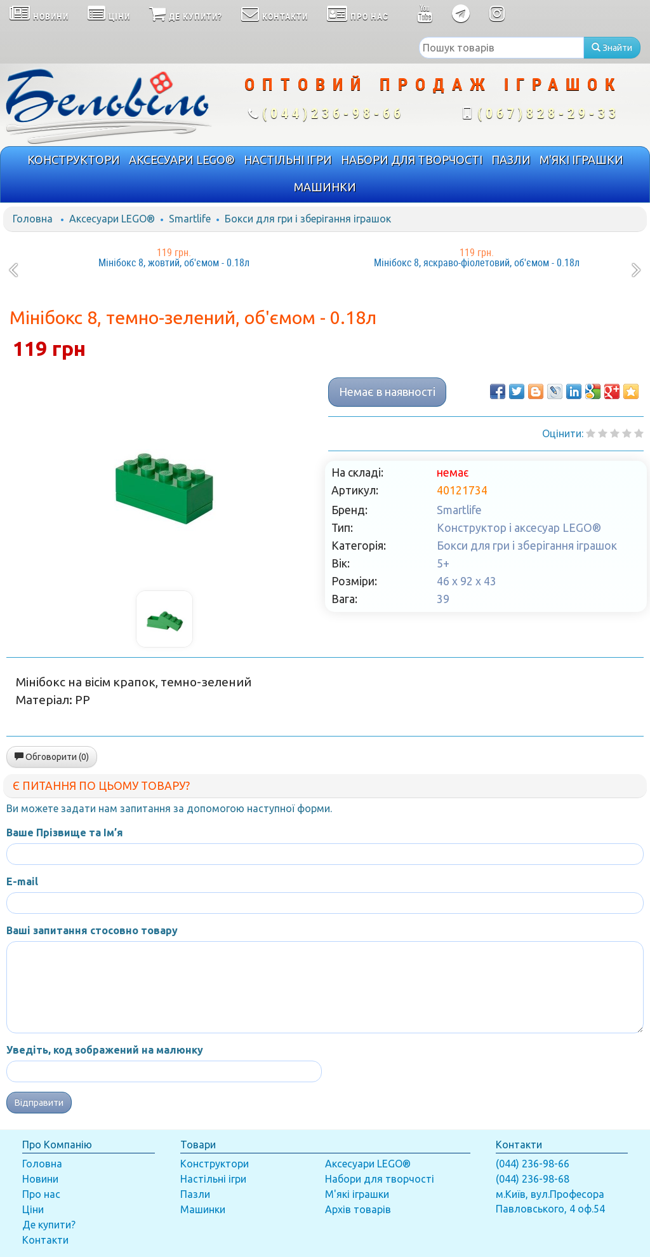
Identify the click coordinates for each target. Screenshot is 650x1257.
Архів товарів (358, 1209)
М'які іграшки (357, 1194)
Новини (40, 1179)
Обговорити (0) (52, 757)
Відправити (39, 1102)
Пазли (195, 1194)
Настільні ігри (213, 1179)
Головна (33, 218)
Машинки (202, 1209)
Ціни (33, 1209)
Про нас (41, 1194)
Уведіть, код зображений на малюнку (104, 1050)
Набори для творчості (379, 1179)
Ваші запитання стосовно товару (92, 930)
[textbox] (501, 47)
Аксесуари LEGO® (112, 218)
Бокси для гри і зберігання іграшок (308, 218)
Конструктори (214, 1163)
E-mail (22, 881)
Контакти (45, 1240)
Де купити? (49, 1224)
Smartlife (190, 218)
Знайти (612, 48)
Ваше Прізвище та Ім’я (64, 832)
